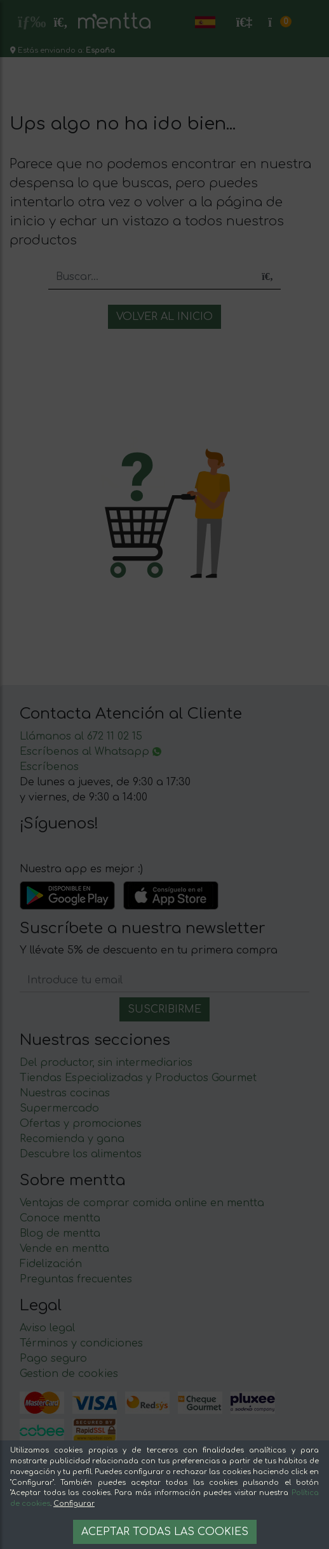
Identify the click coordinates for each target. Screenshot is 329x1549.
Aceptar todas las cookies (164, 1532)
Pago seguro (53, 1358)
